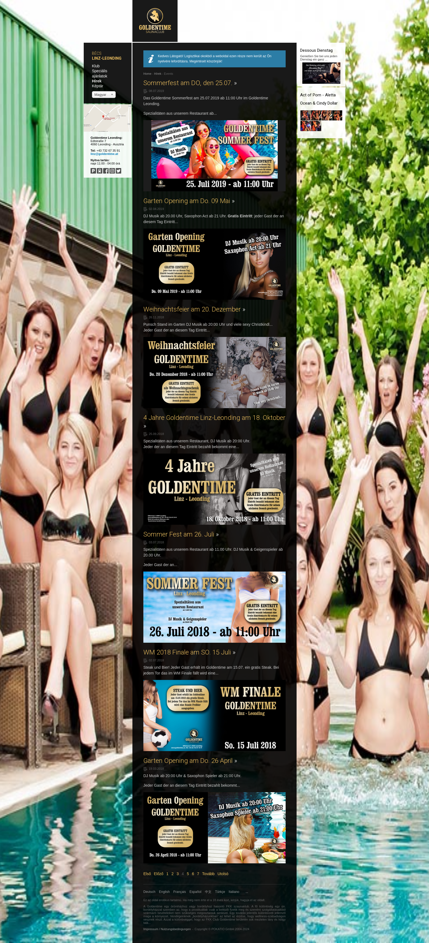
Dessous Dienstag (316, 50)
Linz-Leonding (106, 58)
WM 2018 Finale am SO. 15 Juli (189, 652)
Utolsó (223, 874)
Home (147, 73)
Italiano (234, 892)
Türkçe (220, 892)
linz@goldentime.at (104, 153)
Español (195, 892)
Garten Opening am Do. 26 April (190, 761)
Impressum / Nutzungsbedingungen (167, 929)
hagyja (244, 900)
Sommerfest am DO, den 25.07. (190, 83)
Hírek (97, 81)
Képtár (97, 86)
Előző (158, 874)
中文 (208, 892)
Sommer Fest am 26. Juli (181, 534)
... (247, 891)
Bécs (97, 53)
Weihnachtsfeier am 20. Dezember (194, 309)
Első (147, 874)
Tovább (208, 874)
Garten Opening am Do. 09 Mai (189, 201)
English (164, 892)
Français (179, 892)
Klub (96, 66)
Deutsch (149, 892)
